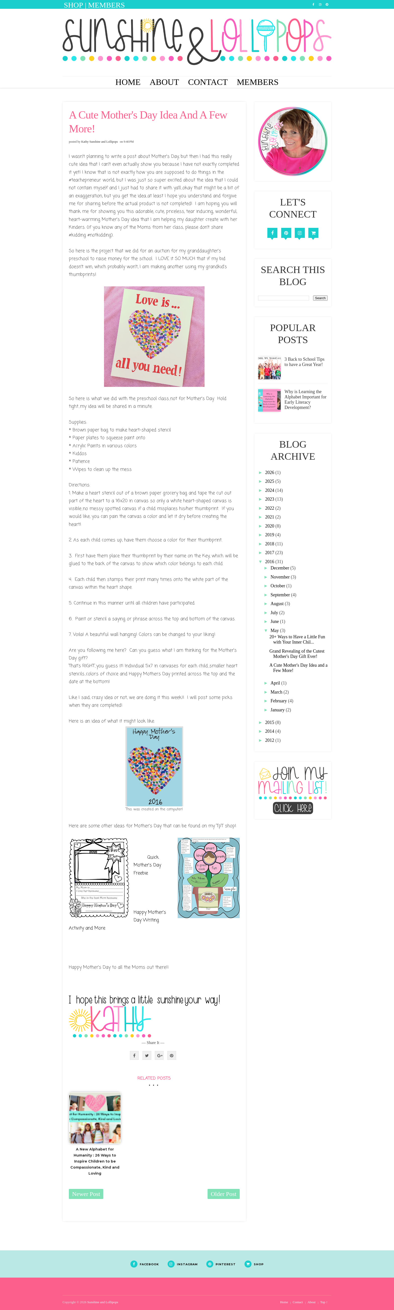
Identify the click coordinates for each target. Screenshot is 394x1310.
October (278, 585)
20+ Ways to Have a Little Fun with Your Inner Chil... (297, 639)
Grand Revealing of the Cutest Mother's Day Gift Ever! (296, 654)
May (275, 630)
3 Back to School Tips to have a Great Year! (304, 362)
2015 (270, 722)
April (276, 683)
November (281, 577)
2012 (270, 740)
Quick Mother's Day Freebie (147, 865)
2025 (270, 481)
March (277, 692)
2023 (270, 499)
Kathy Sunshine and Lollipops (99, 141)
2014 (270, 731)
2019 (270, 534)
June (275, 621)
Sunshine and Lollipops (102, 1302)
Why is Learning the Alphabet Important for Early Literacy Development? (305, 399)
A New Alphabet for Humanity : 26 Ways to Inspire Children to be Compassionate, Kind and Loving (94, 1161)
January (278, 709)
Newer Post (86, 1194)
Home (127, 82)
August (278, 603)
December (280, 567)
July (275, 612)
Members (257, 82)
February (279, 700)
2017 (270, 552)
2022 (270, 508)
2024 (270, 490)
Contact (208, 82)
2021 (270, 516)
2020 (270, 526)
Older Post (223, 1194)
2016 (270, 561)
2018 (270, 543)
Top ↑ (324, 1302)
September (281, 594)
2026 (270, 472)
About (164, 82)
